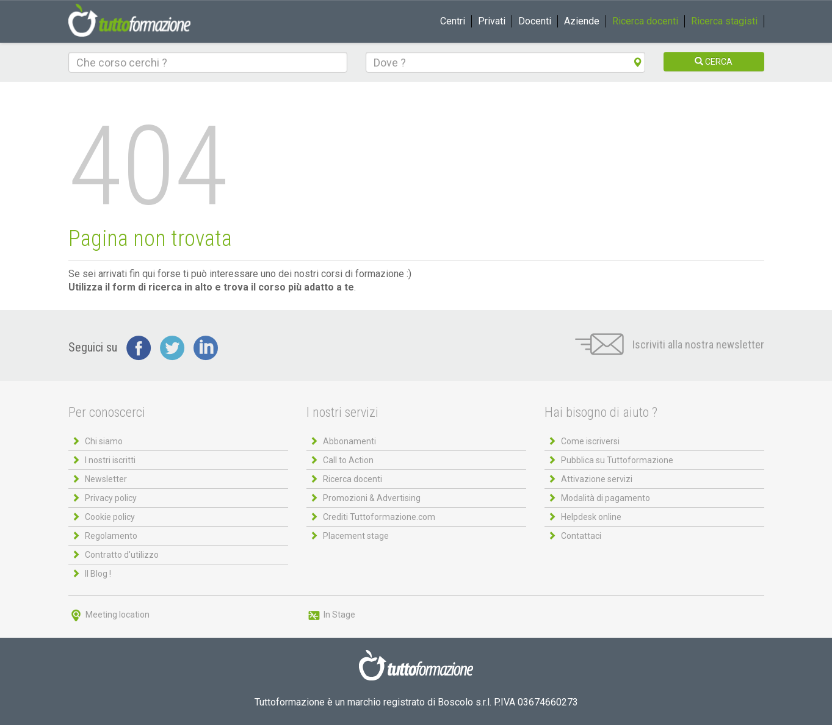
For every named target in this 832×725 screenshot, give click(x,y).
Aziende (581, 21)
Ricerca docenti (645, 21)
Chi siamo (104, 441)
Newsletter (106, 479)
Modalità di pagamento (605, 498)
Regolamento (111, 536)
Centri (452, 21)
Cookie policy (110, 517)
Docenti (534, 21)
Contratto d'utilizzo (122, 555)
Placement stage (356, 536)
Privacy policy (111, 498)
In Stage (330, 614)
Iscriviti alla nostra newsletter (669, 344)
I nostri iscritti (110, 460)
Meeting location (109, 614)
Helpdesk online (591, 517)
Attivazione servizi (596, 479)
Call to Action (348, 460)
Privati (491, 21)
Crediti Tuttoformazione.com (379, 517)
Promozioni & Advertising (372, 498)
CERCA (714, 62)
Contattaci (581, 536)
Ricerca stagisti (724, 21)
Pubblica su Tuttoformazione (617, 460)
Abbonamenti (349, 441)
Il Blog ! (98, 574)
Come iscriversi (590, 441)
